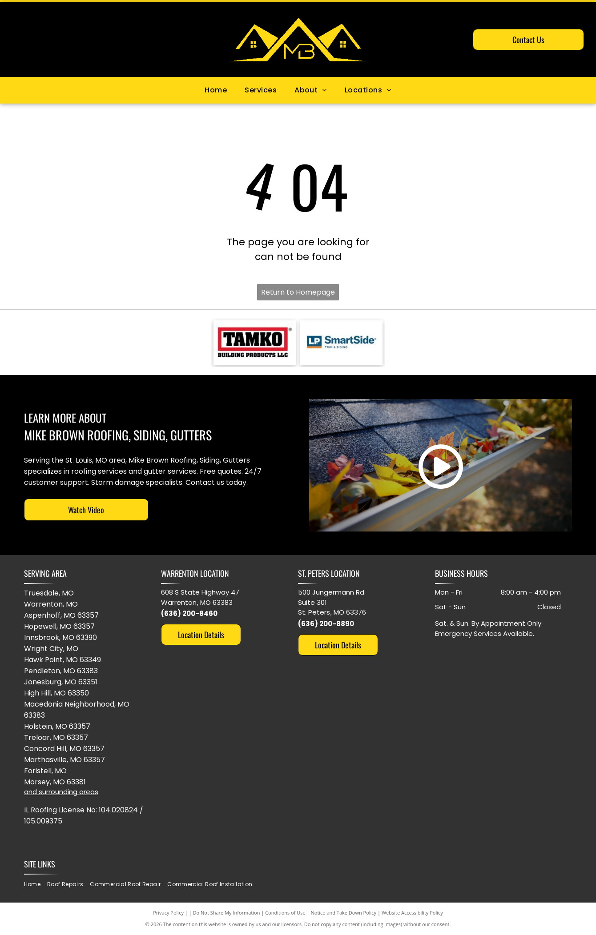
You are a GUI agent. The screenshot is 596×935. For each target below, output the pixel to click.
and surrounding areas (61, 791)
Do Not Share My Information (226, 912)
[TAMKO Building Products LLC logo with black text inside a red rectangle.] (254, 342)
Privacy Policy (168, 912)
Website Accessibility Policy (412, 912)
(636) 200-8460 (189, 613)
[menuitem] (216, 90)
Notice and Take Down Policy (344, 912)
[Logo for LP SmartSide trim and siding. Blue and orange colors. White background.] (341, 342)
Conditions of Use (285, 912)
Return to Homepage (298, 292)
